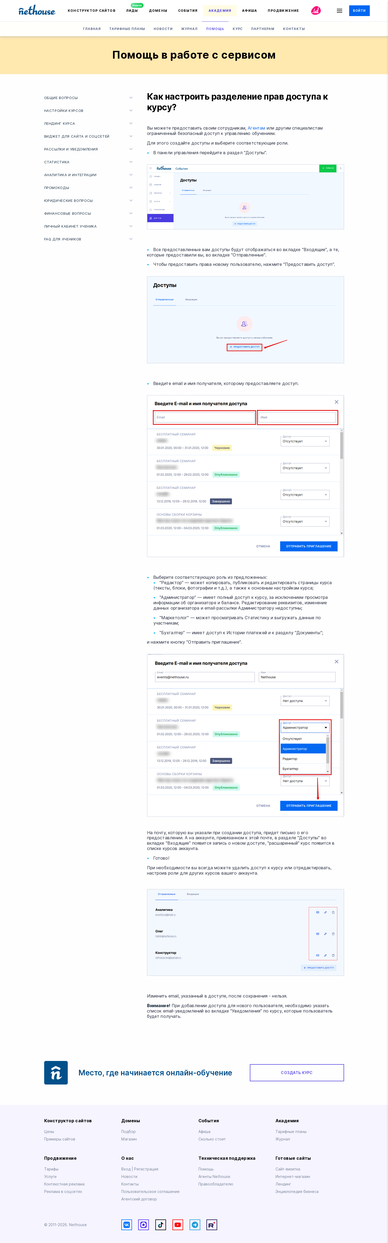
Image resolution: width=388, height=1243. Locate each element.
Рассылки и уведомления (89, 149)
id (316, 10)
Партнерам (262, 29)
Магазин (129, 1139)
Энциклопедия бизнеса (297, 1191)
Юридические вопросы (89, 200)
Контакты (294, 29)
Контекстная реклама (64, 1184)
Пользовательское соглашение (150, 1191)
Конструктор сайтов (91, 11)
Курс (238, 29)
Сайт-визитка (288, 1169)
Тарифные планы (127, 29)
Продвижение (283, 11)
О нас (127, 1158)
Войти (359, 11)
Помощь (215, 29)
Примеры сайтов (59, 1139)
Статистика (89, 162)
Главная (92, 29)
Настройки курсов (89, 110)
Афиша (249, 11)
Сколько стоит (212, 1139)
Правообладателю (215, 1184)
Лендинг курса (89, 123)
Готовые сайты (293, 1158)
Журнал (189, 29)
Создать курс (296, 1073)
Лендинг (283, 1184)
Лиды (132, 11)
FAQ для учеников (89, 239)
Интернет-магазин (293, 1176)
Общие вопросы (89, 98)
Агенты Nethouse (214, 1176)
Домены (158, 11)
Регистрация (146, 1169)
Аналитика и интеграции (89, 175)
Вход (126, 1169)
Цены (49, 1131)
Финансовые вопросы (89, 213)
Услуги (50, 1176)
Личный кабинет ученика (89, 226)
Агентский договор (139, 1199)
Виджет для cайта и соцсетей (89, 136)
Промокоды (89, 187)
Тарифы (51, 1169)
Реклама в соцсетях (63, 1191)
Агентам (256, 128)
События (188, 11)
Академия (219, 11)
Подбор (128, 1131)
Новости (163, 29)
